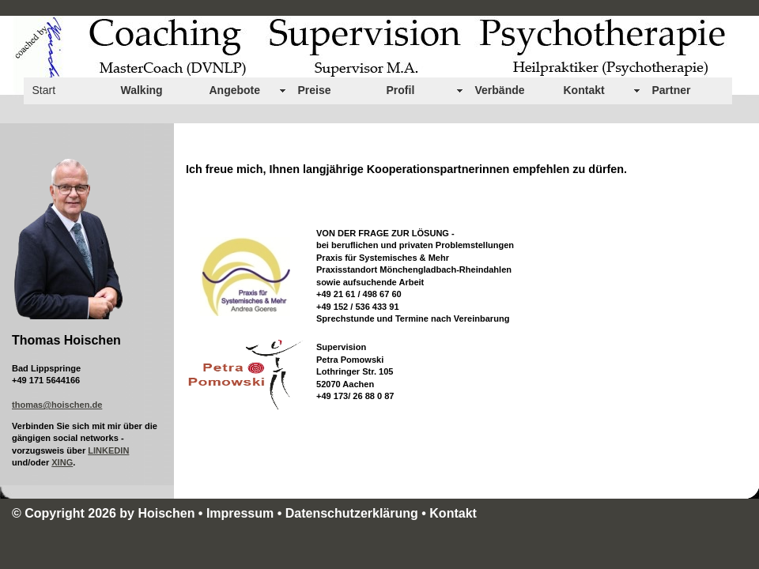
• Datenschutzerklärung (350, 513)
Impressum (240, 513)
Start (44, 90)
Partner (671, 90)
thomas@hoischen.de (57, 404)
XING (62, 462)
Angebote (235, 90)
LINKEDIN (108, 450)
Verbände (500, 90)
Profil (401, 90)
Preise (314, 90)
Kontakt (584, 90)
